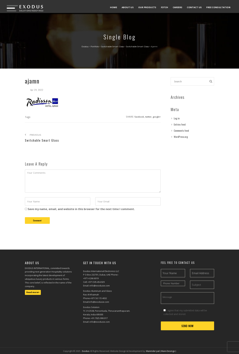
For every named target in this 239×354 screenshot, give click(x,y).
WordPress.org (181, 136)
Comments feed (181, 130)
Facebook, (139, 116)
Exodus (86, 351)
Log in (177, 118)
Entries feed (180, 124)
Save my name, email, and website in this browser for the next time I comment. (81, 209)
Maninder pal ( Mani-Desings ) (161, 351)
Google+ (157, 116)
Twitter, (148, 116)
